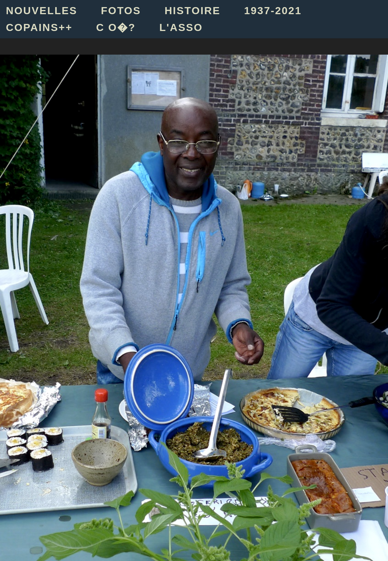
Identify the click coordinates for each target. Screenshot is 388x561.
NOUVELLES (41, 10)
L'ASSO (181, 27)
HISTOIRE (193, 10)
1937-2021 (273, 10)
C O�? (116, 27)
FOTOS (121, 10)
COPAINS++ (39, 27)
